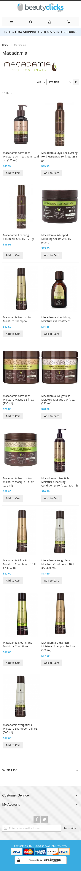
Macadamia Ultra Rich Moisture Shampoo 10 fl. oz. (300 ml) (58, 646)
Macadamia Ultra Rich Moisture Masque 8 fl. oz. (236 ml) (18, 399)
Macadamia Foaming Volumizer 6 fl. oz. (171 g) (18, 236)
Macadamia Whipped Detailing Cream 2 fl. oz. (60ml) (56, 238)
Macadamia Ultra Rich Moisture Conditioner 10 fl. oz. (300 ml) (19, 564)
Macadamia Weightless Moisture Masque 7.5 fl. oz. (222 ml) (58, 399)
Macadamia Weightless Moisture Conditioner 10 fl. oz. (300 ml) (58, 564)
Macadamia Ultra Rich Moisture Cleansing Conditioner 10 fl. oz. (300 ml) (59, 481)
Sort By (40, 82)
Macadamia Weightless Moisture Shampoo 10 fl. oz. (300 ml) (20, 728)
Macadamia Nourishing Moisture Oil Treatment (56, 319)
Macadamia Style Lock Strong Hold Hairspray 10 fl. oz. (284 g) (59, 156)
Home (5, 44)
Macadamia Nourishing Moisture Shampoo (17, 319)
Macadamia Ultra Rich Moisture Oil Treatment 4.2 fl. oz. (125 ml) (21, 156)
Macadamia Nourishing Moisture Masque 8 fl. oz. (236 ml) (18, 481)
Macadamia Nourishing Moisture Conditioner (17, 644)
